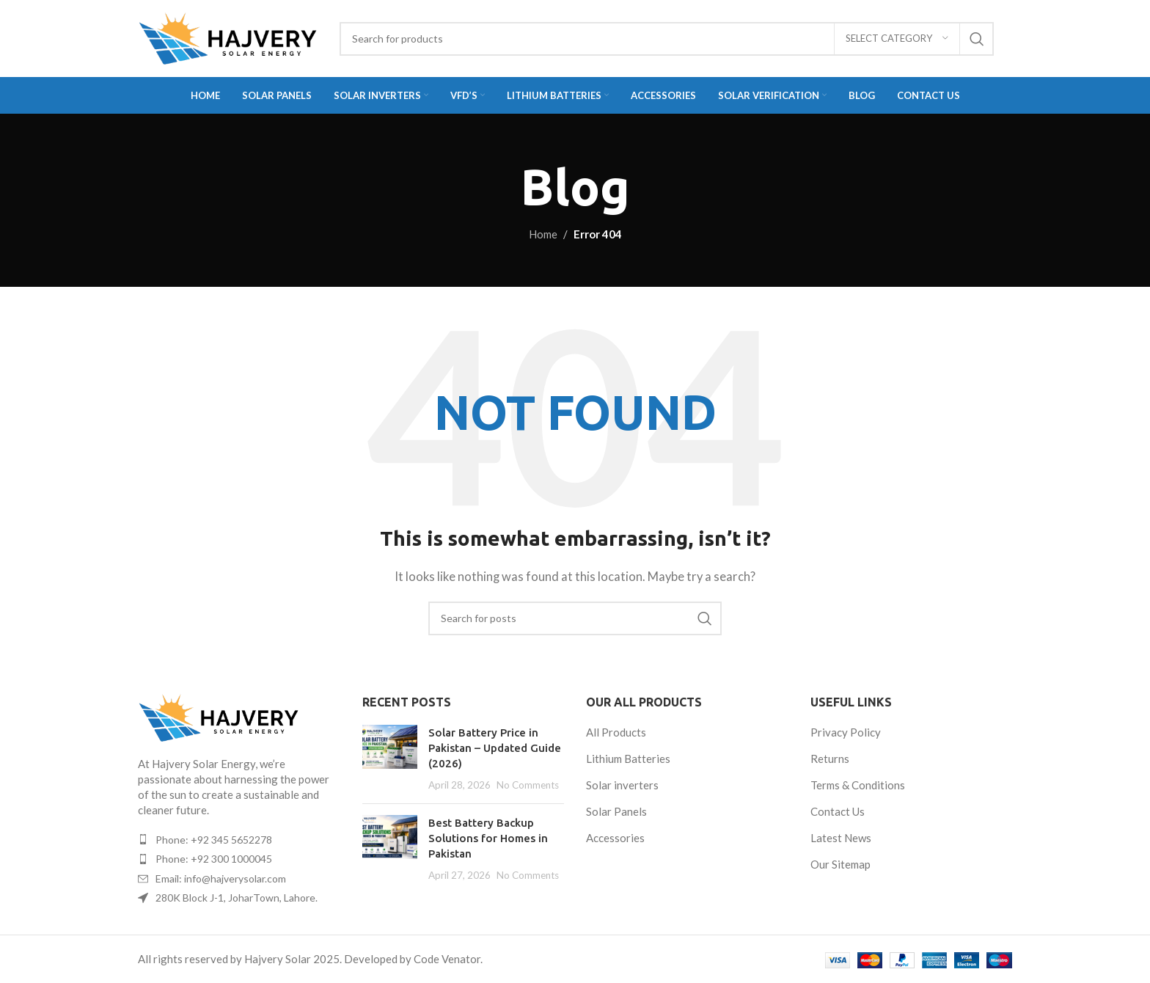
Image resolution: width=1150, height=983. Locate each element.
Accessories (615, 837)
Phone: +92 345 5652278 (213, 839)
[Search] (667, 39)
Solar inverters (622, 785)
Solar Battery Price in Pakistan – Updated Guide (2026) (494, 748)
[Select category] (897, 38)
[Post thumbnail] (389, 758)
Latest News (840, 837)
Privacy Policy (845, 732)
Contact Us (837, 811)
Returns (829, 758)
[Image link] (218, 716)
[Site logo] (228, 36)
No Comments (528, 785)
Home (543, 234)
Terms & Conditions (857, 785)
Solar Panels (616, 811)
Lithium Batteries (628, 758)
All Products (616, 732)
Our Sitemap (840, 864)
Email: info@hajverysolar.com (220, 878)
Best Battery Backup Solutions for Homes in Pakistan (488, 838)
